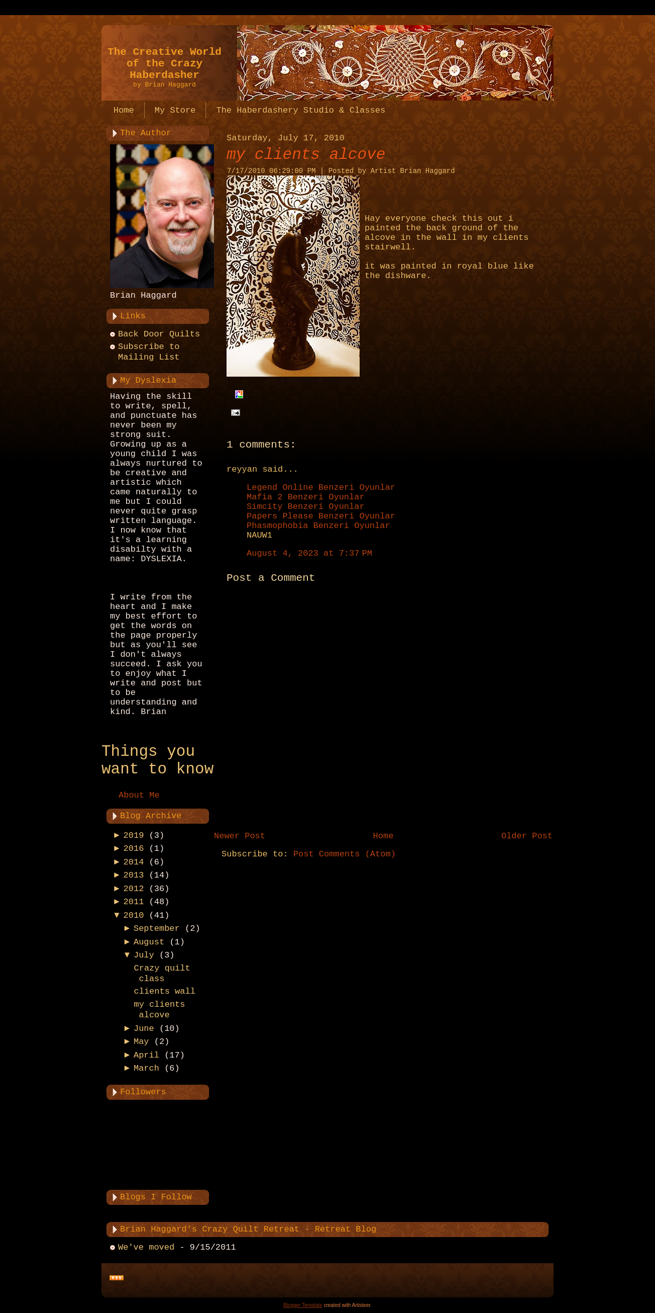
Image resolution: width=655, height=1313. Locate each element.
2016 (134, 848)
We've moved (146, 1247)
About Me (139, 795)
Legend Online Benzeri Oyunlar (321, 487)
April (146, 1055)
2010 (134, 915)
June (144, 1028)
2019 (134, 835)
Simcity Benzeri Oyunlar (306, 506)
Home (383, 836)
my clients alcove (306, 154)
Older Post (527, 836)
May (141, 1041)
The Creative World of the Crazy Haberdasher (164, 63)
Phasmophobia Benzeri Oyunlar (318, 526)
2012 (134, 889)
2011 (134, 902)
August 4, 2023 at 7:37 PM (309, 553)
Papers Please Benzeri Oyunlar (321, 516)
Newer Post (239, 836)
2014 (134, 862)
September (157, 928)
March (146, 1068)
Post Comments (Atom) (344, 854)
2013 (134, 875)
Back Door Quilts (159, 334)
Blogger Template (302, 1305)
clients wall (164, 991)
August (149, 942)
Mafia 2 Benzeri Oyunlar (306, 497)
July (144, 955)
